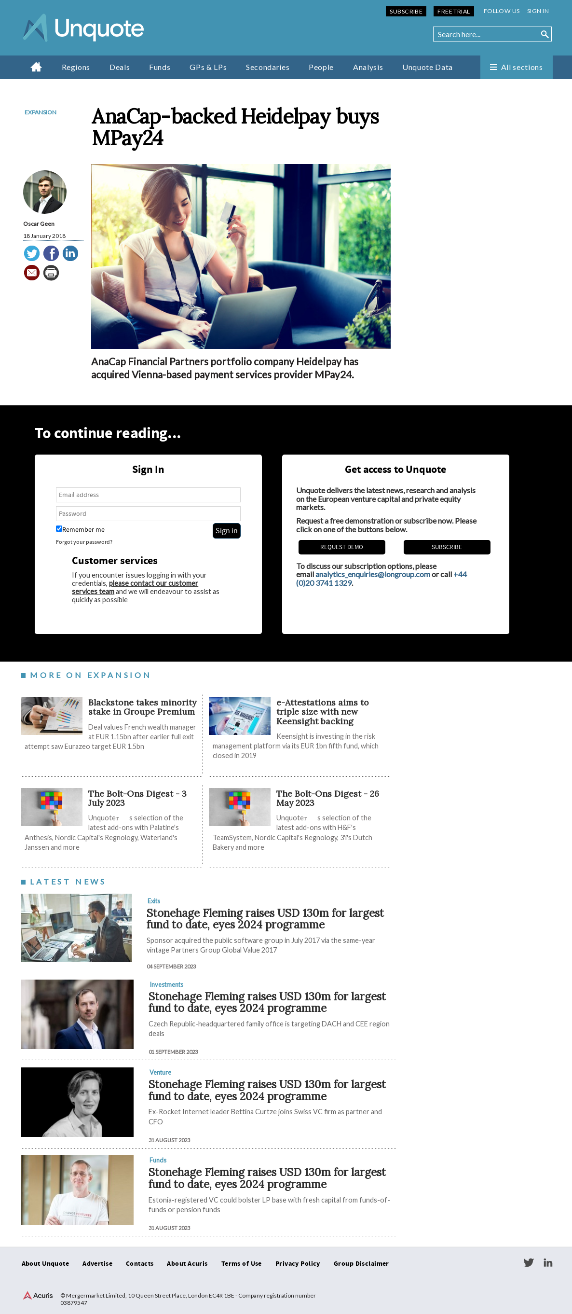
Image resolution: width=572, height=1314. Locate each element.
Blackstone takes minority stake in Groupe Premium (142, 707)
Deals (119, 66)
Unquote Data (427, 66)
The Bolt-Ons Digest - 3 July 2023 (137, 798)
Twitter (528, 1263)
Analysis (368, 66)
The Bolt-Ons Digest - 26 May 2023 (327, 798)
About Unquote (45, 1264)
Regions (76, 66)
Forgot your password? (84, 542)
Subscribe (406, 11)
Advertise (97, 1264)
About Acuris (187, 1264)
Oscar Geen (38, 223)
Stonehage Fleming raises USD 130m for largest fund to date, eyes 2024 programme (265, 919)
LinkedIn (548, 1263)
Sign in (538, 10)
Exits (154, 901)
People (321, 66)
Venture (160, 1072)
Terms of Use (241, 1264)
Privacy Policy (297, 1264)
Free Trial (453, 11)
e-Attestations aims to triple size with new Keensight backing (322, 712)
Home (36, 66)
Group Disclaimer (361, 1264)
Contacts (139, 1264)
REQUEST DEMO (341, 547)
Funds (159, 66)
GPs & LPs (208, 66)
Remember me (80, 529)
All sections (522, 66)
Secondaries (267, 66)
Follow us (502, 10)
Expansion (40, 112)
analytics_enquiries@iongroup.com (372, 574)
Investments (166, 984)
